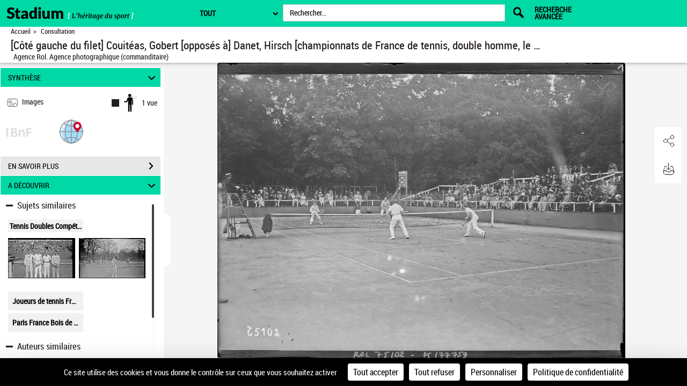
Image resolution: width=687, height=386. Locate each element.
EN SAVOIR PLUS (84, 166)
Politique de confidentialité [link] (578, 372)
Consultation (58, 31)
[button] (71, 131)
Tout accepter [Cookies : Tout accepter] (375, 372)
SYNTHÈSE (83, 77)
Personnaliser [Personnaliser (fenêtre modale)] (494, 372)
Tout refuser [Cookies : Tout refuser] (434, 372)
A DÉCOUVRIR (83, 185)
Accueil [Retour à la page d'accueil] (21, 31)
